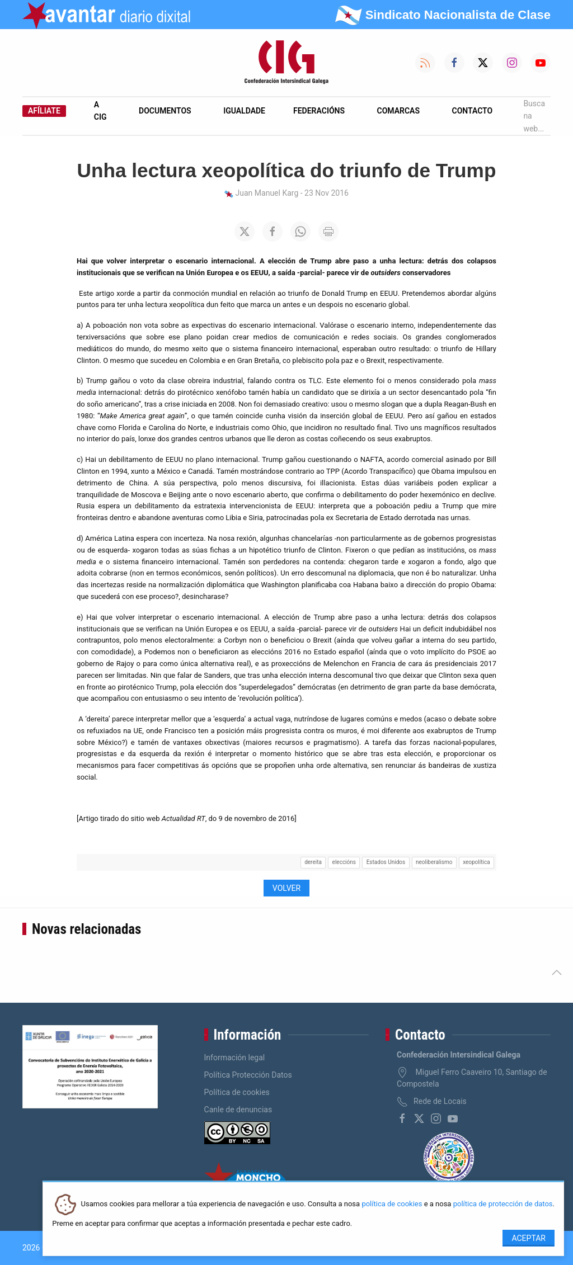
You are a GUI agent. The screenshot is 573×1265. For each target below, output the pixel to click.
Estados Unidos (386, 862)
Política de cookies (237, 1092)
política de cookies (391, 1204)
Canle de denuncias (238, 1109)
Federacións (319, 110)
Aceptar (528, 1238)
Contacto (472, 110)
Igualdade (244, 110)
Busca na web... (532, 116)
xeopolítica (476, 862)
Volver (286, 888)
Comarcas (398, 110)
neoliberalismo (434, 862)
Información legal (234, 1057)
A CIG (100, 110)
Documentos (165, 110)
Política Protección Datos (248, 1074)
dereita (313, 862)
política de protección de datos (503, 1204)
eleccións (344, 862)
